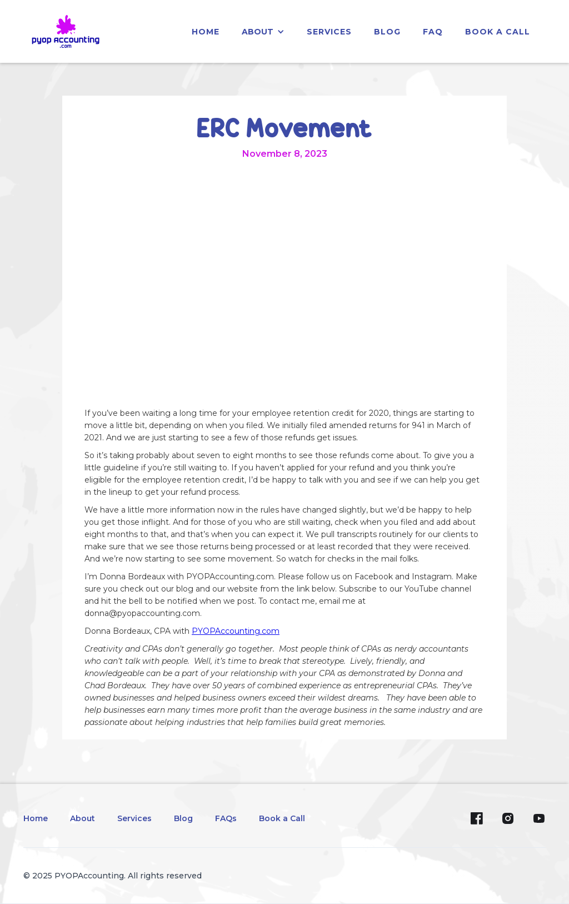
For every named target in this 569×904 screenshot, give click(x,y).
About (82, 818)
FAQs (226, 818)
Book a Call (497, 32)
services (329, 32)
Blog (183, 818)
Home (35, 818)
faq (433, 32)
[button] (263, 31)
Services (134, 818)
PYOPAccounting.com (235, 631)
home (205, 32)
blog (387, 32)
